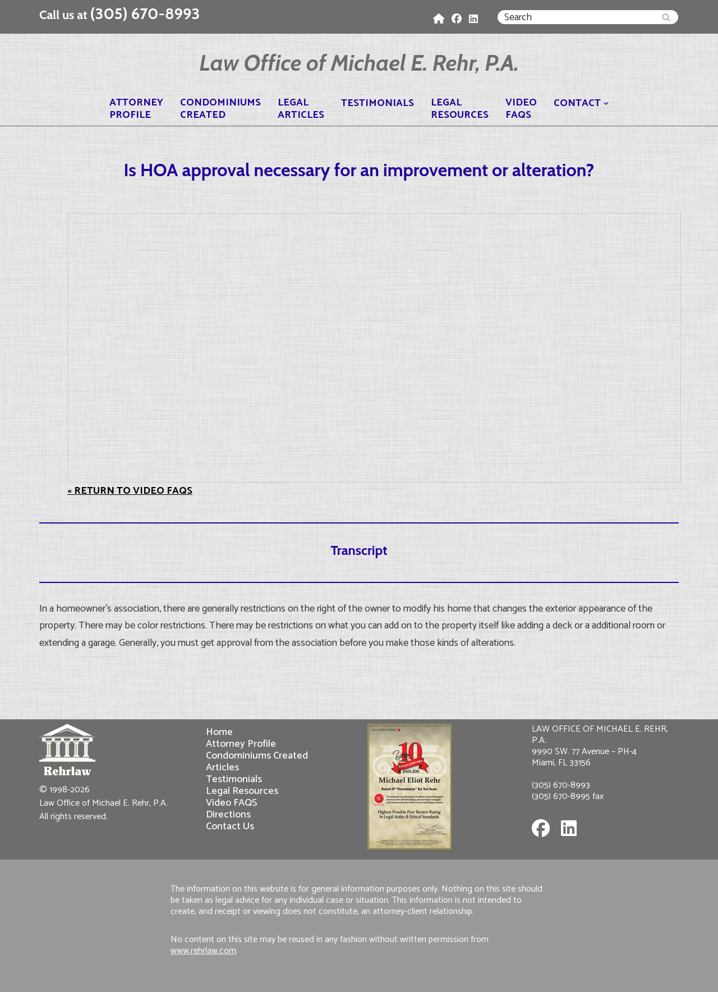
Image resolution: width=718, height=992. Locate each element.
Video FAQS (231, 803)
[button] (606, 103)
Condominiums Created (257, 755)
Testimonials (377, 104)
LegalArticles (301, 109)
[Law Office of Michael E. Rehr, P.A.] (359, 63)
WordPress (141, 976)
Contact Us (230, 826)
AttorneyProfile (136, 109)
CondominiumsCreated (220, 109)
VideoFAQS (521, 109)
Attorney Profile (241, 744)
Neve (50, 976)
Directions (228, 814)
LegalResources (460, 109)
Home (219, 732)
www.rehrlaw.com (203, 950)
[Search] (575, 17)
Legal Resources (242, 791)
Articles (222, 767)
